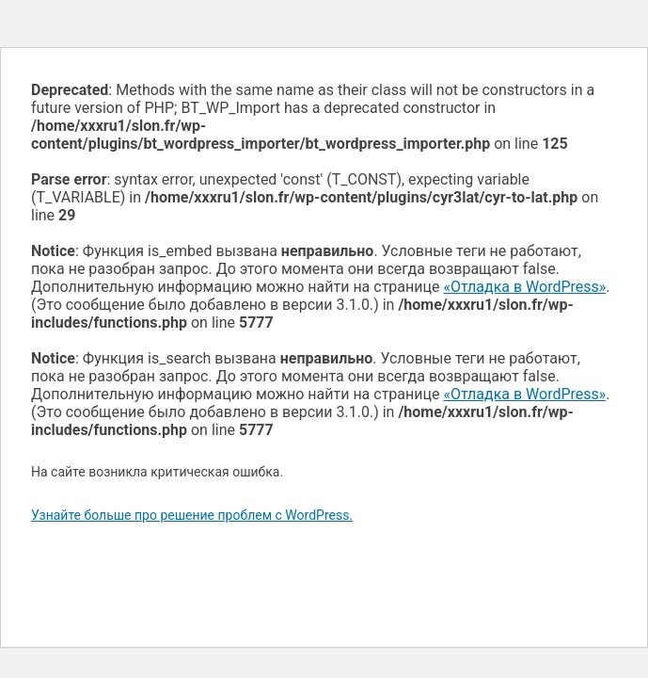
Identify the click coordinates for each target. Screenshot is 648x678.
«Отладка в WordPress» (524, 287)
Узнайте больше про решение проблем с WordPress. (192, 515)
